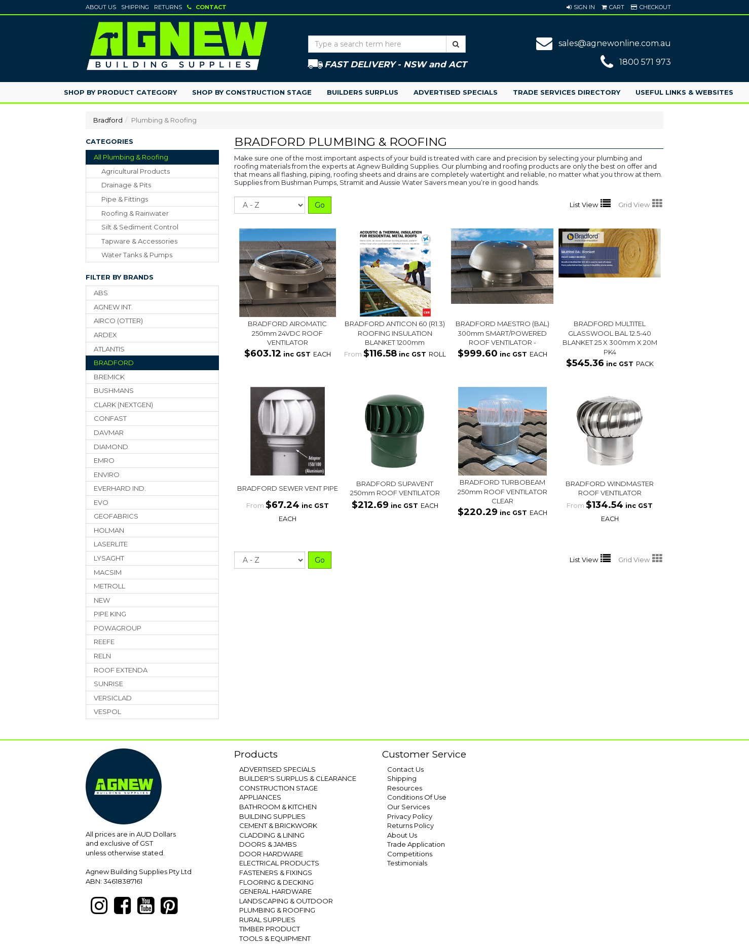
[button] (580, 7)
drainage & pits (126, 185)
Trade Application (416, 844)
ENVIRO (107, 474)
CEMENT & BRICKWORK (278, 825)
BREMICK (109, 377)
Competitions (409, 854)
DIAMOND (111, 447)
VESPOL (107, 711)
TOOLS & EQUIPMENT (275, 938)
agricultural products (135, 171)
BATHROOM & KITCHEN (278, 807)
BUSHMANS (114, 390)
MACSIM (108, 572)
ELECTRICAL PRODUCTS (279, 863)
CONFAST (110, 418)
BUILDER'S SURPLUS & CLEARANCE (297, 778)
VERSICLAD (113, 698)
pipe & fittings (124, 199)
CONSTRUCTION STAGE (278, 788)
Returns (168, 7)
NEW (102, 600)
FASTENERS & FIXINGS (275, 872)
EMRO (104, 460)
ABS (101, 293)
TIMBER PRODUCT (269, 929)
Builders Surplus (362, 92)
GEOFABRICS (116, 516)
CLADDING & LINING (272, 835)
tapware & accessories (139, 241)
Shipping (135, 7)
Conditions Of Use (416, 797)
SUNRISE (108, 684)
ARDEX (105, 335)
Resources (404, 788)
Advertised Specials (456, 92)
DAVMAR (109, 432)
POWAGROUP (117, 628)
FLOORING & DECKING (276, 882)
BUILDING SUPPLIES (272, 816)
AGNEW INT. (113, 307)
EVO (101, 502)
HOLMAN (109, 530)
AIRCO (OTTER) (118, 321)
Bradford (108, 120)
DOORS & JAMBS (268, 844)
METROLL (109, 586)
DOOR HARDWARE (271, 854)
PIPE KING (110, 614)
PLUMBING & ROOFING (277, 910)
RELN (102, 656)
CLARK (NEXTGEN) (123, 405)
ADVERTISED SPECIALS (277, 769)
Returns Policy (410, 825)
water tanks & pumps (136, 255)
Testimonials (407, 863)
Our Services (408, 807)
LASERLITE (111, 544)
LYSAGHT (109, 558)
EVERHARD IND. (120, 488)
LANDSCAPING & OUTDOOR (286, 901)
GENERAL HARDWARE (275, 891)
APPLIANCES (260, 797)
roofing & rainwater (135, 213)
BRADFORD (114, 363)
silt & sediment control (139, 227)
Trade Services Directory (566, 92)
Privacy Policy (409, 816)
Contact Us (405, 769)
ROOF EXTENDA (120, 670)
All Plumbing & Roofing (131, 157)
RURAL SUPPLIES (267, 920)
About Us (101, 7)
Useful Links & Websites (684, 92)
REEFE (104, 642)
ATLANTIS (109, 349)
